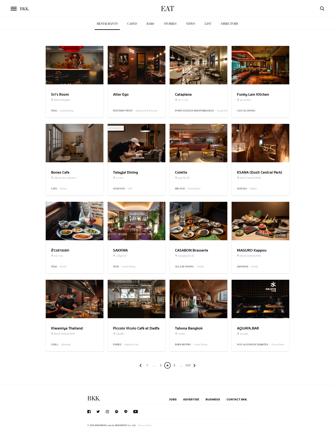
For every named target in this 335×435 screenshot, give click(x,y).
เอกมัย (180, 333)
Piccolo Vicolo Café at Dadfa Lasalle (136, 331)
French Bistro (194, 188)
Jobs (173, 399)
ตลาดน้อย (244, 100)
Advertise (191, 399)
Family (63, 266)
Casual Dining (66, 110)
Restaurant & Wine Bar (147, 110)
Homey (63, 188)
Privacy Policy (145, 425)
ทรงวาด (57, 256)
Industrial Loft (131, 344)
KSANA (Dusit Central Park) (259, 172)
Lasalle (118, 333)
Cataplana (183, 94)
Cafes (132, 24)
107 (188, 365)
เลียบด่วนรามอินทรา (63, 178)
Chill (130, 188)
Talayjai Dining (125, 172)
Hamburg (66, 344)
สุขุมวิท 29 (182, 178)
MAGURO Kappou (251, 250)
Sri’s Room (60, 94)
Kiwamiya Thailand (67, 328)
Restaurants (107, 24)
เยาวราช (181, 100)
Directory (229, 24)
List (208, 24)
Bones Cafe (60, 172)
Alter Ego (121, 94)
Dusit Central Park (249, 178)
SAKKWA (120, 250)
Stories (170, 24)
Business (213, 399)
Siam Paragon (60, 100)
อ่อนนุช (242, 333)
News (190, 24)
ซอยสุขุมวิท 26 (184, 256)
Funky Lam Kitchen (253, 94)
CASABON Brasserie (191, 250)
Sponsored (280, 235)
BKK (24, 9)
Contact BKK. (237, 399)
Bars (150, 24)
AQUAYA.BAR (248, 328)
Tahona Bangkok (189, 328)
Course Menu (278, 344)
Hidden (253, 188)
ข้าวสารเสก (60, 250)
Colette (181, 172)
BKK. (93, 398)
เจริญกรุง (119, 256)
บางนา (118, 178)
